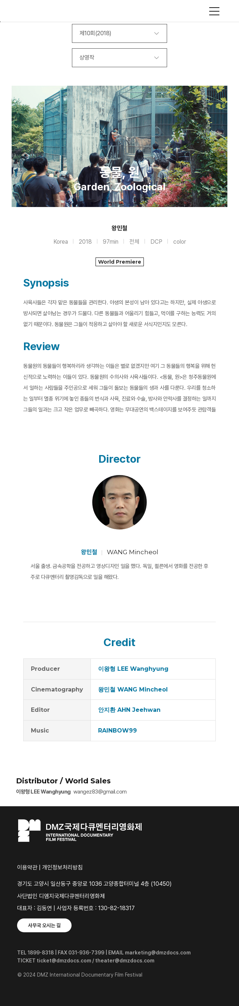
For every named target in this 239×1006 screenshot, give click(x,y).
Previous (19, 159)
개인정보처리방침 (62, 867)
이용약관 (27, 867)
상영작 (87, 57)
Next (220, 159)
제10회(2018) (96, 33)
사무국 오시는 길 (44, 925)
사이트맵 (214, 11)
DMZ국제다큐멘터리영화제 (119, 11)
